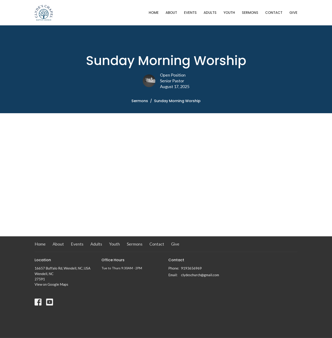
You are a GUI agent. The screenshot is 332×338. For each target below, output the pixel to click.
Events (190, 12)
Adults (210, 12)
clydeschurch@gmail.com (200, 275)
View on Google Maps (51, 284)
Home (154, 12)
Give (293, 12)
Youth (229, 12)
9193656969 (191, 268)
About (171, 12)
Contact (273, 12)
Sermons (250, 12)
